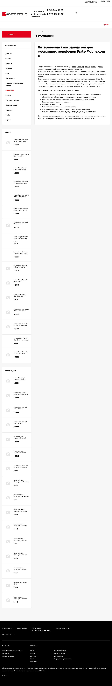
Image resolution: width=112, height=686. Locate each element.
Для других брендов (60, 650)
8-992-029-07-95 (55, 14)
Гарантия (8, 68)
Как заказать (10, 78)
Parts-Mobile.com (91, 51)
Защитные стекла (59, 653)
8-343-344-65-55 (55, 10)
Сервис (8, 120)
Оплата (8, 59)
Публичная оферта (12, 100)
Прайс (7, 115)
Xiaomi (93, 67)
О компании (9, 90)
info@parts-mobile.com (63, 628)
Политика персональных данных (14, 84)
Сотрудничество (11, 105)
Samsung (80, 67)
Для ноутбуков (58, 656)
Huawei (87, 67)
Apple (74, 67)
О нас (7, 73)
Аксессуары (34, 661)
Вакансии (8, 110)
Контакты (8, 63)
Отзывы (8, 95)
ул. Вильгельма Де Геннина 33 (41, 630)
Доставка (8, 54)
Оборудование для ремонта (62, 659)
